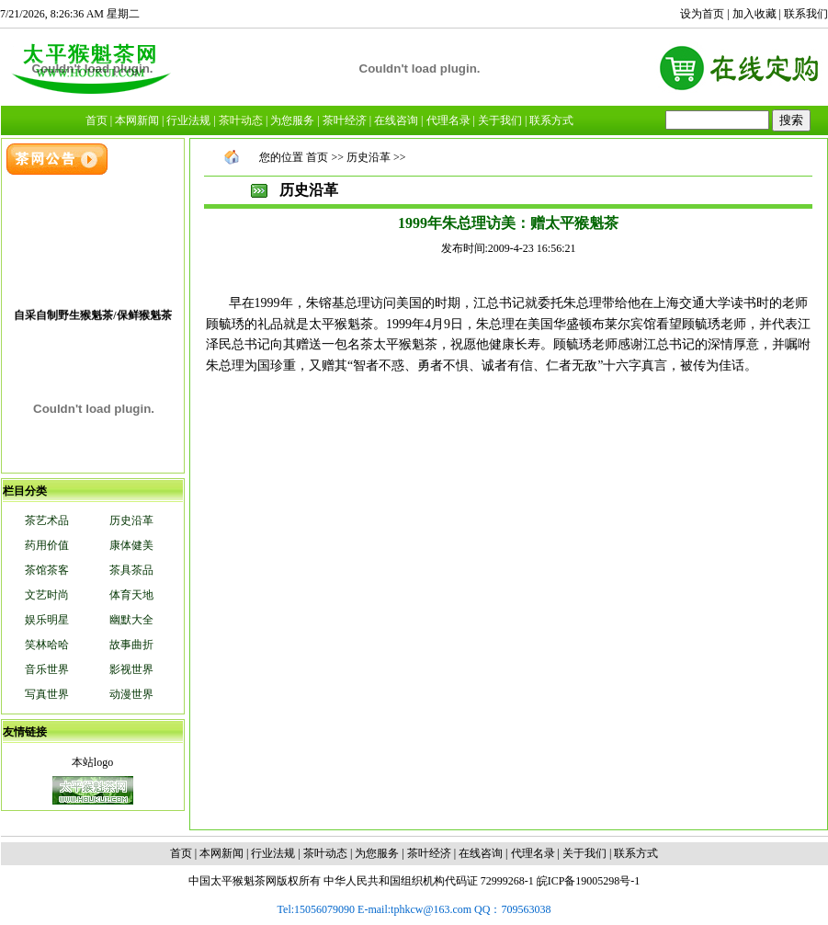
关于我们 (584, 853)
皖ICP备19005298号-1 (589, 880)
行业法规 (273, 853)
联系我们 (806, 13)
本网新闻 (221, 853)
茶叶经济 (429, 853)
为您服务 (377, 853)
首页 (317, 157)
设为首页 (702, 13)
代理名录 (533, 853)
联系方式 (636, 853)
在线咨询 (481, 853)
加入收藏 (754, 13)
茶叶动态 (325, 853)
